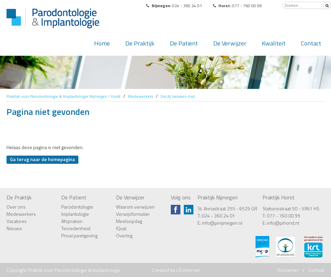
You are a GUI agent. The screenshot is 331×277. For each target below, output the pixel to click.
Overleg (124, 235)
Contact (311, 43)
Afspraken (71, 221)
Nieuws (14, 228)
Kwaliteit (273, 43)
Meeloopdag (129, 221)
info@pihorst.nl (283, 222)
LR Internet (188, 270)
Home (102, 43)
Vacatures (17, 221)
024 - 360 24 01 (218, 215)
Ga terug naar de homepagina (42, 159)
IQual (121, 228)
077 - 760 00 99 (283, 215)
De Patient (184, 43)
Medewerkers (21, 213)
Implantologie (75, 213)
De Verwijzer (229, 43)
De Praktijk (139, 43)
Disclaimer (287, 270)
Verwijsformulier (133, 213)
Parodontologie (77, 206)
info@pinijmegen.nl (222, 222)
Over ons (16, 206)
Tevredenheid (75, 228)
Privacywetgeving (79, 235)
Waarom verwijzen (135, 206)
